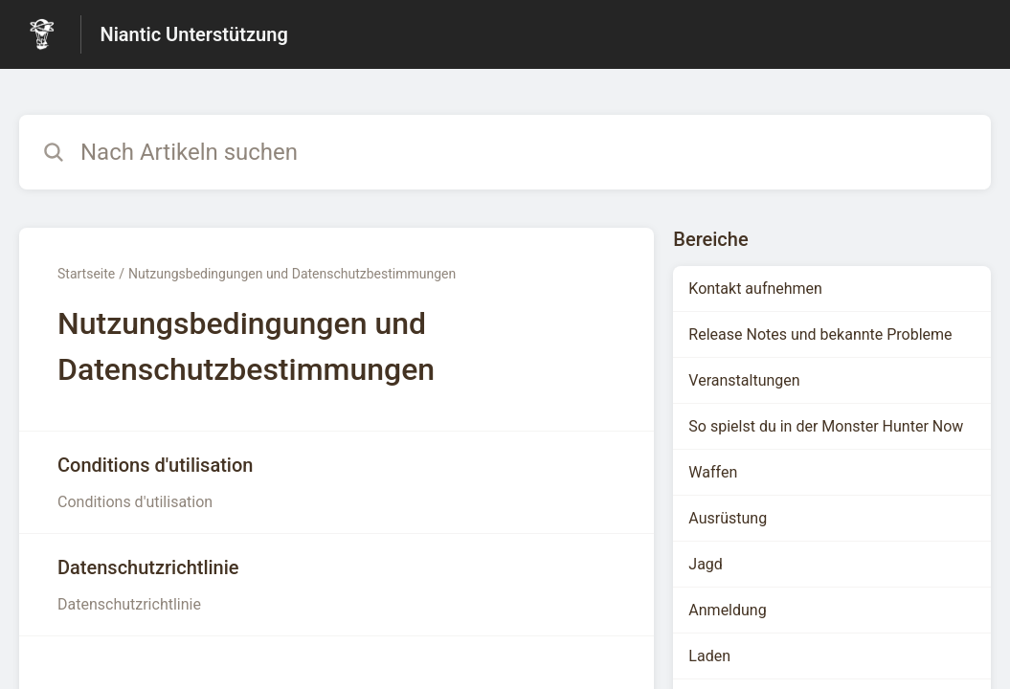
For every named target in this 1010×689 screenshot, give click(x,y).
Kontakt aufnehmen (755, 288)
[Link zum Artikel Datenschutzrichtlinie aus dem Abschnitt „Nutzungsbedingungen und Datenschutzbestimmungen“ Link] (336, 584)
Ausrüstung (727, 518)
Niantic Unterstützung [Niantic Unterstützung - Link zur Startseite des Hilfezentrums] (194, 34)
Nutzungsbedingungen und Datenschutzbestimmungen (292, 273)
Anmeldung (727, 610)
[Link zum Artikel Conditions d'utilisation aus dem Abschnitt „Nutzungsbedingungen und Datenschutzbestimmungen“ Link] (336, 482)
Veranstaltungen (743, 380)
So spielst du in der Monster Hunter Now (825, 426)
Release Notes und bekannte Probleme (820, 334)
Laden (709, 656)
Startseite (86, 273)
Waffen (712, 472)
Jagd (705, 564)
